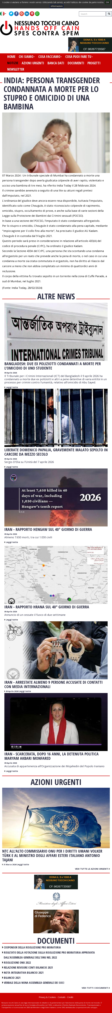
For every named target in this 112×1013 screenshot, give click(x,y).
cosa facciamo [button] (50, 56)
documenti (76, 63)
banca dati (56, 63)
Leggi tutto (12, 387)
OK (107, 2)
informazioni (57, 6)
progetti (94, 63)
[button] (4, 13)
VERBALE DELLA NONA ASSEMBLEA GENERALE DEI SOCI (34, 983)
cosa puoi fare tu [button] (79, 56)
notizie (12, 63)
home (11, 56)
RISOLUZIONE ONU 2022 (17, 962)
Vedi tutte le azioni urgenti (92, 868)
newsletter (15, 69)
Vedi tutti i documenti (96, 987)
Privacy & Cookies (47, 997)
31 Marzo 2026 (10, 864)
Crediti (70, 997)
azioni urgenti (33, 63)
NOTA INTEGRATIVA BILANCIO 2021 (24, 973)
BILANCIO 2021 (12, 978)
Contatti (61, 997)
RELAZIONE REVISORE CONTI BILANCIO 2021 (28, 967)
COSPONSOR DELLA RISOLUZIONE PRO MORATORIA (32, 947)
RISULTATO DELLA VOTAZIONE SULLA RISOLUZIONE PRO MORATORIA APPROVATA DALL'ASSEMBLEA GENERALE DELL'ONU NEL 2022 (49, 955)
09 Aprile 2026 (10, 373)
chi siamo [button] (27, 56)
